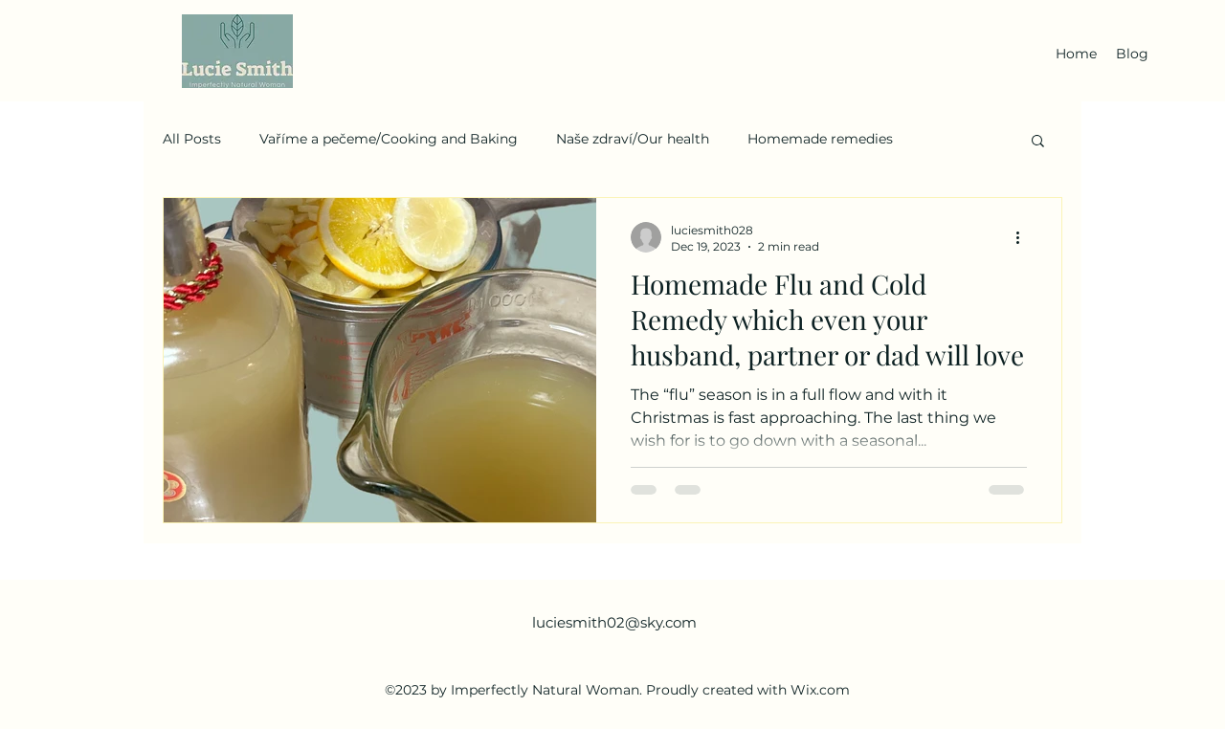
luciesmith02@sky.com (614, 622)
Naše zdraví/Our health (632, 138)
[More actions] (1024, 237)
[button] (1038, 142)
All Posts (192, 138)
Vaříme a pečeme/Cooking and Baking (388, 138)
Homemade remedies (820, 138)
